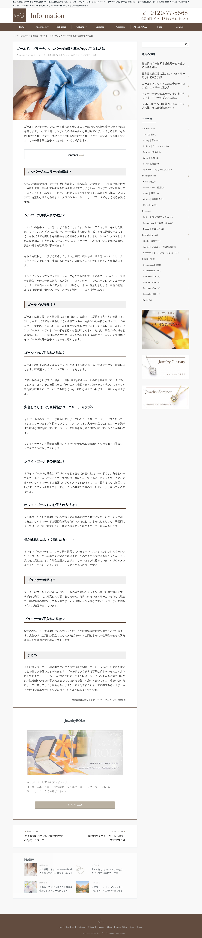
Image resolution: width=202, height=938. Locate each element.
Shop (159, 27)
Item (21, 27)
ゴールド (71, 55)
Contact (179, 27)
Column (80, 27)
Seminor (100, 27)
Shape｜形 (150, 205)
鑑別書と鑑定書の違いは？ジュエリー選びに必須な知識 (163, 75)
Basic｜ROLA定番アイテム (158, 217)
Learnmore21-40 (152, 270)
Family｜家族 (151, 140)
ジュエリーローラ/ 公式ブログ (93, 933)
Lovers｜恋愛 (151, 163)
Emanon (121, 933)
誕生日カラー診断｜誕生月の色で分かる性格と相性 (163, 65)
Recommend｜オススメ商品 (158, 223)
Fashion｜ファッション (156, 146)
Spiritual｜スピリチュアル (157, 169)
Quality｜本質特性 (153, 199)
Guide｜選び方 (152, 241)
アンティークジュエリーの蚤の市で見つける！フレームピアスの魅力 (163, 95)
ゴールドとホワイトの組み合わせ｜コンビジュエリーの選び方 (163, 85)
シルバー (79, 55)
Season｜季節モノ (153, 229)
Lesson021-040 (151, 282)
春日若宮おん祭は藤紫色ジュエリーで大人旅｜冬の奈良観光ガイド (163, 105)
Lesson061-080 (151, 294)
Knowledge (41, 27)
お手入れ (62, 55)
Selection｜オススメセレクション (161, 252)
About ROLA (140, 27)
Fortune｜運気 (152, 152)
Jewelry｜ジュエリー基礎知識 (43, 55)
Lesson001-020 (151, 276)
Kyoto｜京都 (151, 158)
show (81, 155)
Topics (147, 300)
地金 (95, 55)
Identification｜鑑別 (154, 187)
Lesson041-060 (151, 288)
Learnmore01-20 (152, 264)
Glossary (120, 27)
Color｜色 (149, 181)
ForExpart (61, 27)
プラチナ (88, 55)
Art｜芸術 (149, 134)
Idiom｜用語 (151, 193)
